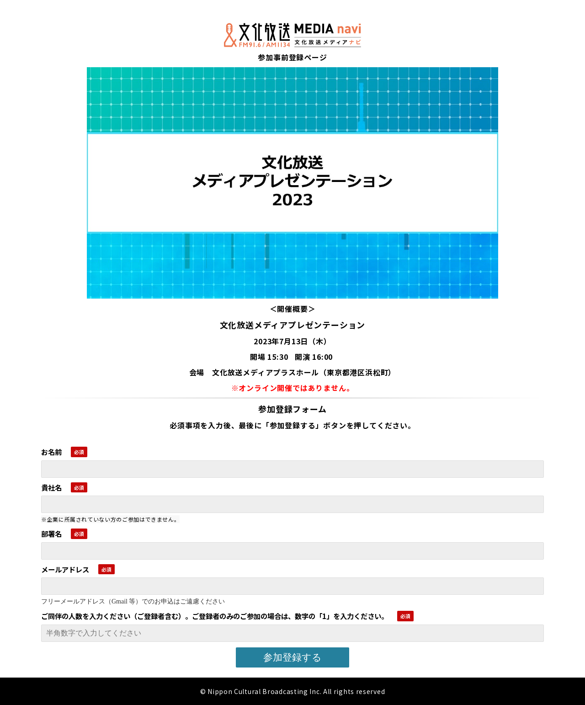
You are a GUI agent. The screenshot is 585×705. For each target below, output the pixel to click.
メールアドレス (65, 569)
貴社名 (51, 487)
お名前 (51, 452)
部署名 (51, 534)
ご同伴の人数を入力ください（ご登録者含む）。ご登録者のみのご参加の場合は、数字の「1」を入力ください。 (214, 616)
